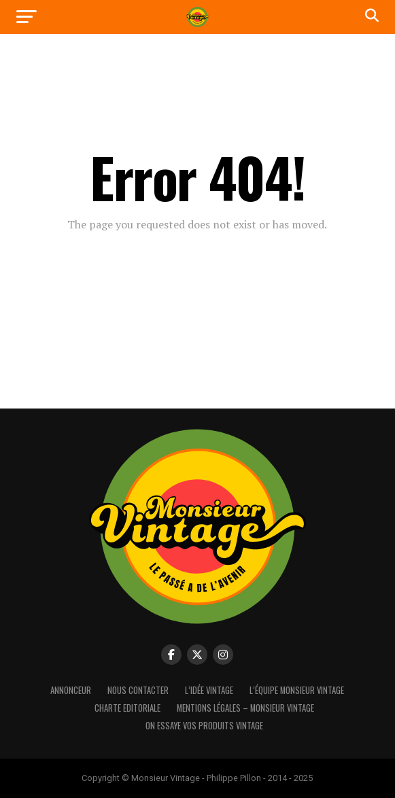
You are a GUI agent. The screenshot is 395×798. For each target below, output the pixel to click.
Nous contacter (138, 690)
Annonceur (70, 690)
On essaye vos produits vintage (204, 725)
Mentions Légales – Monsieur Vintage (245, 707)
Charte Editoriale (127, 707)
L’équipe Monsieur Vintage (297, 690)
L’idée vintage (209, 690)
